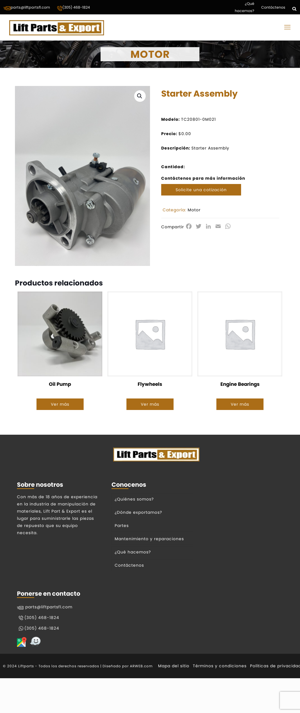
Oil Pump (60, 384)
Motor (194, 210)
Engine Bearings (239, 384)
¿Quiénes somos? (134, 499)
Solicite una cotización (201, 190)
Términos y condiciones (220, 666)
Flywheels (150, 384)
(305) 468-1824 (73, 8)
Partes (122, 525)
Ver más (60, 404)
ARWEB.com (141, 666)
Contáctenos (273, 7)
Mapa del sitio (173, 666)
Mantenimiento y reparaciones (149, 539)
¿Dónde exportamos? (138, 512)
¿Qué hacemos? (244, 7)
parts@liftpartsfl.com (26, 8)
